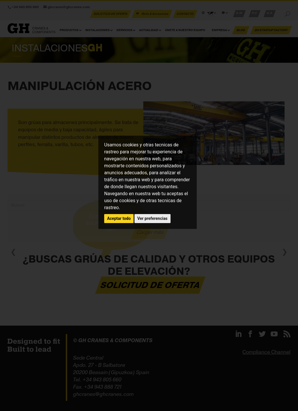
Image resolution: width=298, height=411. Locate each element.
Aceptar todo (119, 218)
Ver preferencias (152, 218)
